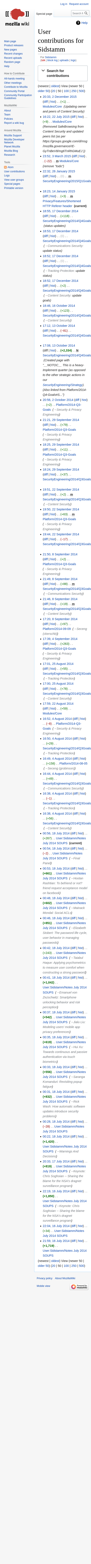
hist (52, 101)
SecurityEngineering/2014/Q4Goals (67, 221)
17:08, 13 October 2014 (59, 345)
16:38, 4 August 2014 (57, 793)
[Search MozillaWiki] (80, 13)
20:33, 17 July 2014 (56, 1161)
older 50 (43, 91)
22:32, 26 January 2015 (59, 171)
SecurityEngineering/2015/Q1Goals (67, 181)
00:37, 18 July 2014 (56, 1012)
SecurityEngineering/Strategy (62, 385)
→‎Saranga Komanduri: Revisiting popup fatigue (64, 1081)
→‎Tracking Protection (59, 270)
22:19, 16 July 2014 (56, 1191)
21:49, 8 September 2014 (60, 579)
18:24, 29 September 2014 (61, 469)
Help (84, 22)
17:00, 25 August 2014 (58, 683)
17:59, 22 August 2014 (58, 703)
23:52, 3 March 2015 (57, 156)
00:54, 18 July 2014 (56, 848)
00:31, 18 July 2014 (56, 1091)
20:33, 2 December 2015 (59, 96)
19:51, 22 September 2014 (61, 489)
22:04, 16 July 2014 (56, 1226)
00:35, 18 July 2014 (56, 1037)
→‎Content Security (57, 295)
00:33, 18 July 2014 (56, 1067)
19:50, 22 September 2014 (61, 509)
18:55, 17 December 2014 (60, 211)
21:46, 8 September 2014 (60, 599)
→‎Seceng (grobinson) (60, 768)
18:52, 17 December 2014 (60, 256)
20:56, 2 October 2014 (58, 400)
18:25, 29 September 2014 (61, 444)
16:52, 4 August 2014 (57, 718)
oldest (55, 86)
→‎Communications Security (64, 246)
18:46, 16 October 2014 (59, 305)
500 (81, 91)
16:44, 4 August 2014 (57, 773)
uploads (64, 60)
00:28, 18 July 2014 (56, 1121)
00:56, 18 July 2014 (56, 833)
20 (53, 91)
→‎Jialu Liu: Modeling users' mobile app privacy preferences (64, 1027)
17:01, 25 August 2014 (58, 663)
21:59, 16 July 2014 (56, 1241)
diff (46, 101)
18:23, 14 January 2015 (59, 191)
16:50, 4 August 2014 (57, 738)
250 (73, 91)
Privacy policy (44, 1278)
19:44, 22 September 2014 (61, 534)
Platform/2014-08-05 (73, 763)
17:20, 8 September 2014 (60, 619)
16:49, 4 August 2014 (57, 758)
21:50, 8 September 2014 (60, 554)
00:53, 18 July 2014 (56, 868)
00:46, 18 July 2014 (56, 918)
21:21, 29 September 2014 (61, 420)
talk (43, 60)
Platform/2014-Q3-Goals (59, 429)
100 (66, 91)
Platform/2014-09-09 (57, 629)
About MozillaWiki (65, 1278)
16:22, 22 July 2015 (56, 116)
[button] (62, 73)
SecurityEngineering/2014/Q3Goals (67, 479)
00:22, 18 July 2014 (56, 1136)
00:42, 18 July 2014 (56, 948)
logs (73, 60)
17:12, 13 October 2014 (59, 325)
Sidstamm (51, 57)
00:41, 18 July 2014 (56, 977)
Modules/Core (52, 106)
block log (52, 60)
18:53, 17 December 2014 (60, 231)
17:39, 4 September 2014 (60, 639)
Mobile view (43, 1286)
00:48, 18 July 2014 (56, 898)
